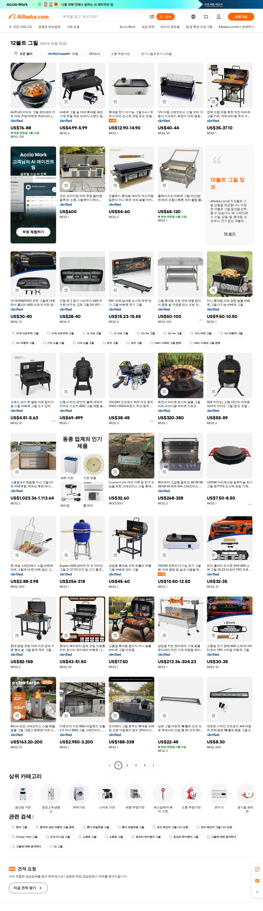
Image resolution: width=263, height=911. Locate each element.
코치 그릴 (110, 343)
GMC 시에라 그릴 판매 (165, 343)
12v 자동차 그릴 (231, 333)
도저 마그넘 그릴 (58, 837)
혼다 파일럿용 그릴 (95, 827)
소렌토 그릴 (87, 837)
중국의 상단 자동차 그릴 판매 (55, 827)
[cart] (206, 17)
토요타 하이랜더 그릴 (146, 837)
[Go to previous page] (110, 765)
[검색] (165, 16)
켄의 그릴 (19, 827)
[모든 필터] (23, 53)
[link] (257, 869)
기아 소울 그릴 (53, 343)
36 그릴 (56, 846)
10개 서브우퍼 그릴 (25, 333)
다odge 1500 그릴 (24, 837)
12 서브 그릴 (91, 333)
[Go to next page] (153, 765)
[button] (152, 16)
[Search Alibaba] (104, 16)
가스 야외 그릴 (200, 333)
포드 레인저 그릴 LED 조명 (170, 827)
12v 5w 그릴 (146, 333)
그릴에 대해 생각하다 (221, 837)
